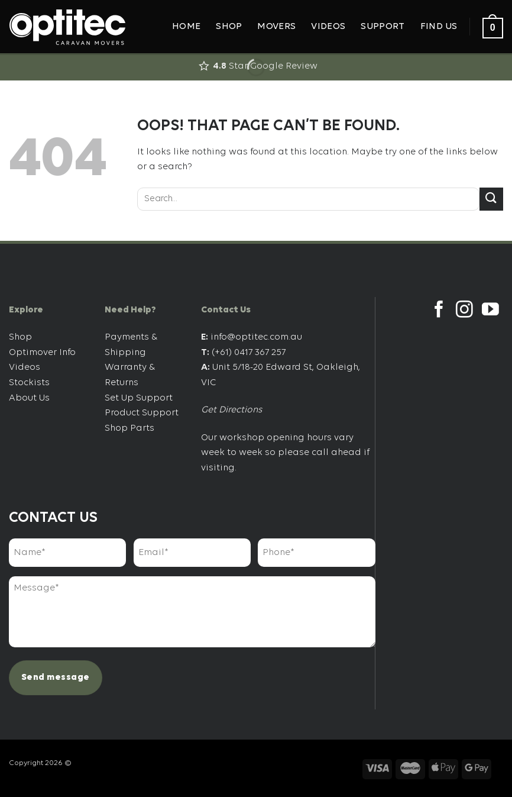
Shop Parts (129, 428)
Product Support (142, 413)
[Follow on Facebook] (439, 310)
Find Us (439, 26)
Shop (229, 26)
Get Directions (231, 410)
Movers (276, 26)
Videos (328, 26)
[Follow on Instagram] (464, 310)
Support (382, 26)
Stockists (29, 383)
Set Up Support (139, 398)
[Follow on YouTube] (490, 310)
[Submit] (491, 199)
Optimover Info (42, 352)
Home (186, 26)
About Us (29, 398)
